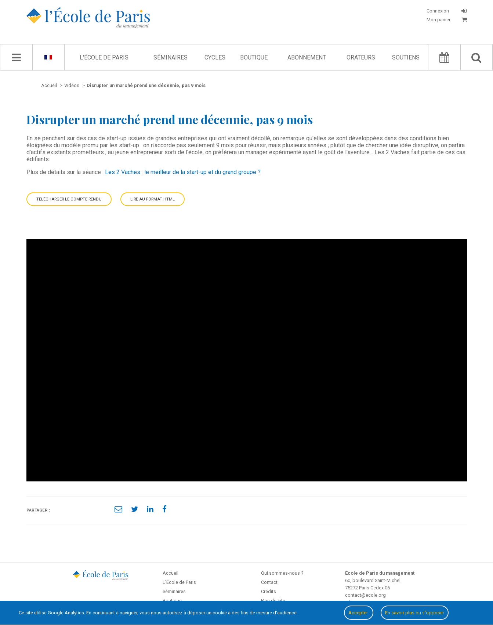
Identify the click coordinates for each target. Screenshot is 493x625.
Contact (269, 582)
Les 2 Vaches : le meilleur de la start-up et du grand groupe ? (183, 172)
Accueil (170, 573)
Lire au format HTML (152, 199)
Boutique (254, 57)
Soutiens (406, 57)
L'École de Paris (104, 57)
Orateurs (361, 57)
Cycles (214, 57)
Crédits (268, 591)
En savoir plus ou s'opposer (414, 612)
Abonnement (306, 57)
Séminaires (170, 57)
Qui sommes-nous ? (282, 573)
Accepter (358, 612)
